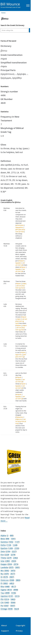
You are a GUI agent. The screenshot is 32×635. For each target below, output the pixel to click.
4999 (7, 593)
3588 (12, 580)
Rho (2, 586)
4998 (15, 589)
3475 (13, 570)
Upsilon (4, 596)
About (4, 625)
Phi (2, 599)
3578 (5, 577)
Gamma (4, 542)
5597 (12, 605)
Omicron (5, 580)
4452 (11, 583)
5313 (17, 596)
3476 (6, 574)
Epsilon (4, 548)
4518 (9, 589)
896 (7, 538)
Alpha (3, 535)
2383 (8, 561)
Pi (1, 583)
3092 (7, 570)
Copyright (20, 625)
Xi (1, 577)
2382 (15, 558)
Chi (2, 602)
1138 (9, 545)
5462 (13, 599)
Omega (4, 609)
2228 (7, 554)
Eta (2, 554)
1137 (17, 542)
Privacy (19, 631)
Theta (3, 558)
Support (5, 631)
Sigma (3, 589)
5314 (7, 599)
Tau (2, 593)
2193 (16, 548)
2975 (11, 567)
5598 (10, 609)
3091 (17, 567)
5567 (6, 605)
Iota (2, 561)
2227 (14, 551)
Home (3, 13)
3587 (11, 577)
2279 (9, 558)
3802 (5, 583)
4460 (7, 586)
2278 (13, 554)
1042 (11, 542)
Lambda (4, 567)
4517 (13, 586)
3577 (12, 574)
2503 (13, 561)
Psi (2, 605)
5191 (11, 596)
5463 (7, 602)
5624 (16, 609)
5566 (13, 602)
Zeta (3, 551)
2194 (8, 551)
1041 (13, 538)
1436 (11, 548)
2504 (10, 564)
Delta (3, 545)
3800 (18, 580)
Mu (2, 570)
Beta (3, 538)
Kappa (4, 564)
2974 (16, 564)
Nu (2, 574)
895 (11, 535)
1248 (15, 545)
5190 (13, 593)
